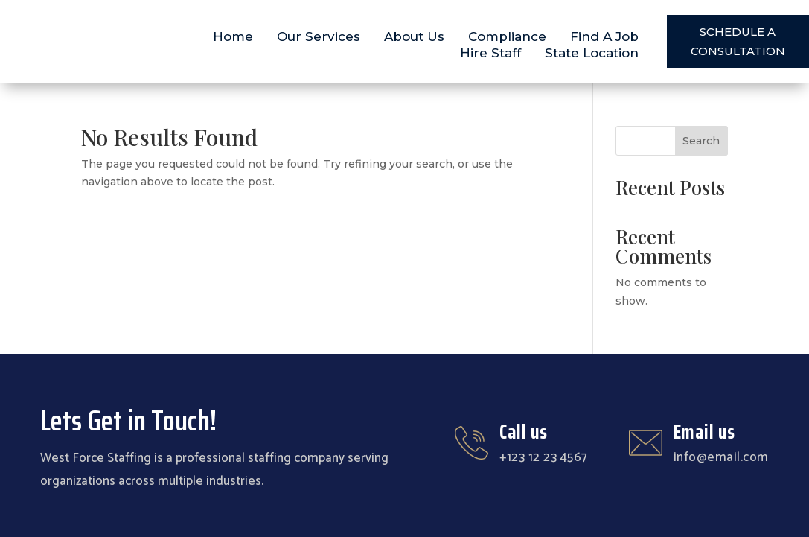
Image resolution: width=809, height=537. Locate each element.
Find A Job (604, 36)
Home (233, 36)
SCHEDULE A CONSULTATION (738, 41)
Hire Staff (490, 53)
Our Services (318, 36)
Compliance (507, 36)
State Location (592, 53)
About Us (414, 36)
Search (701, 140)
